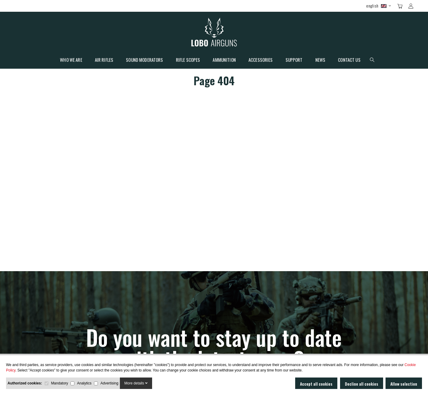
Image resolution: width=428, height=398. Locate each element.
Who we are (71, 60)
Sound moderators (144, 60)
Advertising (109, 383)
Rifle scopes (188, 60)
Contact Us (349, 60)
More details (136, 383)
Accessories (260, 60)
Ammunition (224, 60)
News (320, 60)
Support (294, 60)
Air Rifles (104, 60)
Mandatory (59, 383)
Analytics (84, 383)
